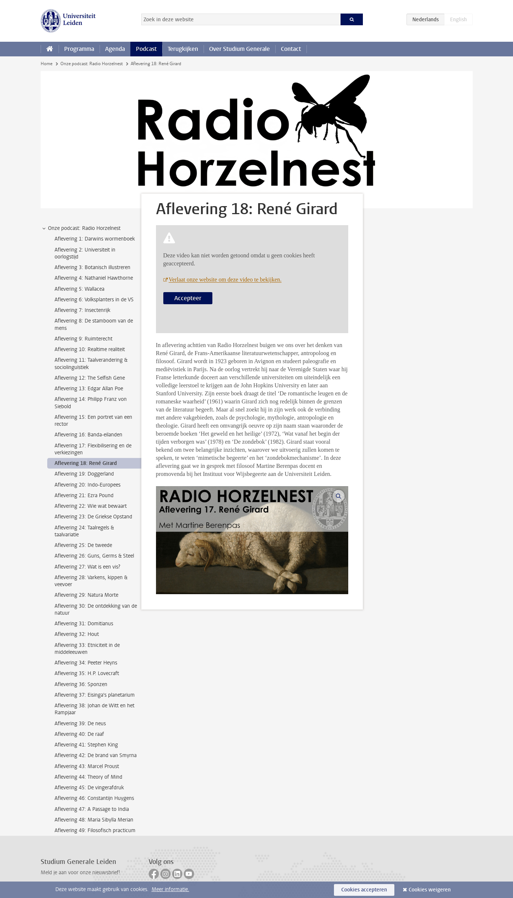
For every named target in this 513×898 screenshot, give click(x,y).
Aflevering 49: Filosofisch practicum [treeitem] (95, 830)
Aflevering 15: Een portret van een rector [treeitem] (93, 421)
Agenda (115, 49)
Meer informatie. (170, 889)
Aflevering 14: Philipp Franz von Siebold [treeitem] (91, 403)
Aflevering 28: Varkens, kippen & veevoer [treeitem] (91, 581)
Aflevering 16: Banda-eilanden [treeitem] (88, 434)
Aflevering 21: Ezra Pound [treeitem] (84, 495)
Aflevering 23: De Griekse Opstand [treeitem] (93, 516)
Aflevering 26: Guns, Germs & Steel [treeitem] (94, 555)
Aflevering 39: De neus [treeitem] (80, 723)
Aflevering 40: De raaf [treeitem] (79, 734)
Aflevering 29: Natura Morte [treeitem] (86, 595)
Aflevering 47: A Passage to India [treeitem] (92, 809)
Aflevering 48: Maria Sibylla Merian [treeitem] (94, 819)
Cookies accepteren (364, 889)
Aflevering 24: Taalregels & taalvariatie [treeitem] (84, 531)
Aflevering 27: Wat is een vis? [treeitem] (87, 566)
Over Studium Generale (239, 49)
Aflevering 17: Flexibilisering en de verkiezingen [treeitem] (93, 449)
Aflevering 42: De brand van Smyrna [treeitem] (96, 755)
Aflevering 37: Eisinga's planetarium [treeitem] (95, 695)
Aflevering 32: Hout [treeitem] (77, 634)
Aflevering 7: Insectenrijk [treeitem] (82, 310)
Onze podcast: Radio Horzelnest (91, 64)
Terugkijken (183, 49)
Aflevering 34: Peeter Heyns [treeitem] (86, 662)
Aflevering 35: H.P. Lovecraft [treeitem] (87, 673)
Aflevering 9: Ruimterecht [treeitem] (83, 338)
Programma (79, 49)
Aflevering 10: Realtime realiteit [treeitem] (90, 349)
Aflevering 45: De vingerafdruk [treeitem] (89, 787)
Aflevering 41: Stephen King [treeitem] (86, 744)
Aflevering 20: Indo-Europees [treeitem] (87, 484)
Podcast (146, 49)
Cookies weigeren (430, 889)
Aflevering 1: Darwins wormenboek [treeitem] (95, 238)
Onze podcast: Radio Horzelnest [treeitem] (80, 228)
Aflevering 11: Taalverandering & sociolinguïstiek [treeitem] (91, 363)
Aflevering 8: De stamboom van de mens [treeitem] (94, 324)
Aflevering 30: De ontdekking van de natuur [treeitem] (96, 609)
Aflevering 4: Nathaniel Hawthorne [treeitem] (94, 278)
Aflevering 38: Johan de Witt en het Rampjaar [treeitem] (94, 709)
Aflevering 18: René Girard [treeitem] (86, 463)
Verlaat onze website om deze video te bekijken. (225, 279)
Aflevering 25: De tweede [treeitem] (83, 545)
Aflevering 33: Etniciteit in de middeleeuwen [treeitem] (87, 649)
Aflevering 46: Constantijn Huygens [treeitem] (94, 798)
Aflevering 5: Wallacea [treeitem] (79, 289)
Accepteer (187, 298)
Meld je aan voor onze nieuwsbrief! (80, 872)
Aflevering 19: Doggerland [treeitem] (84, 473)
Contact (291, 49)
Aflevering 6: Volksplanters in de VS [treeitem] (94, 299)
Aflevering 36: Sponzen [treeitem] (81, 684)
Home (46, 64)
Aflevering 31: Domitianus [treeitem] (84, 623)
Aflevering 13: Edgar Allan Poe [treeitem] (89, 388)
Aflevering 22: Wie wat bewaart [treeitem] (91, 506)
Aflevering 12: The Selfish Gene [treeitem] (90, 378)
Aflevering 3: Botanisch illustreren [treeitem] (92, 267)
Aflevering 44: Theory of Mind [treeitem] (88, 777)
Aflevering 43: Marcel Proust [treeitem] (87, 766)
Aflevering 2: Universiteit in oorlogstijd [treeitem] (85, 253)
